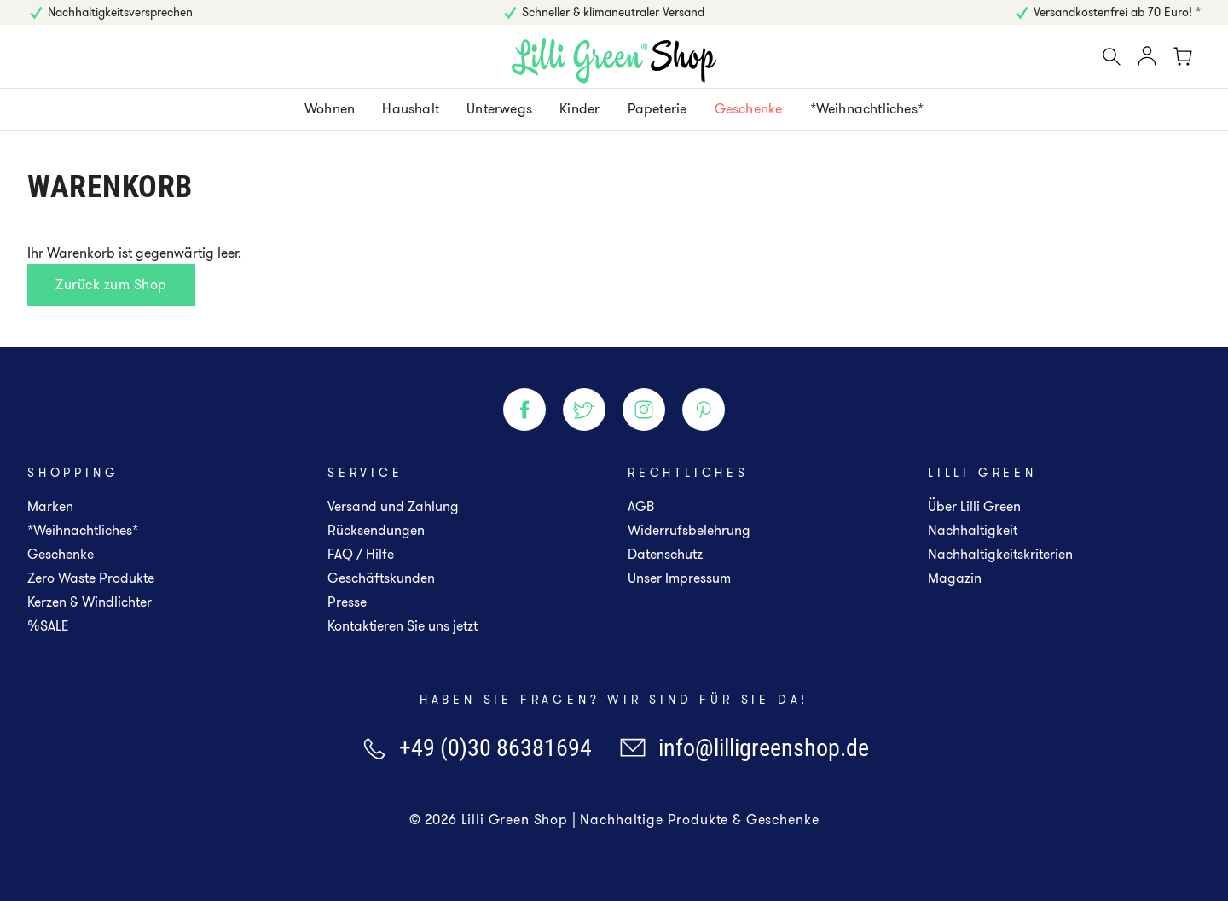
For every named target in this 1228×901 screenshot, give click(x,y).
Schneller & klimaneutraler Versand (613, 11)
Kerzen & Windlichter (89, 602)
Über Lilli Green (974, 506)
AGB (641, 506)
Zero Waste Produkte (90, 578)
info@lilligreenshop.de (744, 748)
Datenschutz (665, 554)
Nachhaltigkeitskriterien (1000, 554)
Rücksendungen (376, 530)
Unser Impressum (679, 578)
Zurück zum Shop (111, 284)
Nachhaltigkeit (972, 530)
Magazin (955, 578)
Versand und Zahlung (393, 506)
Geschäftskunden (381, 578)
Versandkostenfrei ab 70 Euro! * (1117, 11)
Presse (347, 602)
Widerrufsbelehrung (689, 530)
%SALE (48, 626)
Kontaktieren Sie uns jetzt (402, 626)
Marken (50, 506)
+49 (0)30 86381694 (476, 748)
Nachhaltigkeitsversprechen (120, 11)
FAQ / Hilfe (360, 554)
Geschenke (60, 554)
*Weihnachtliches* (82, 530)
